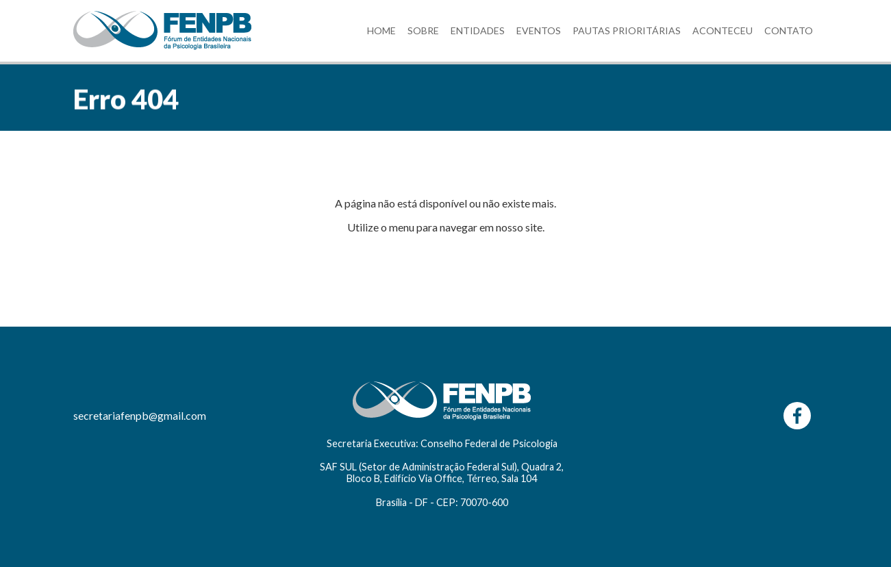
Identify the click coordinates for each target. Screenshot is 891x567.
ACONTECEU (722, 30)
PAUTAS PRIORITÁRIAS (627, 30)
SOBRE (423, 30)
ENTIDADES (478, 30)
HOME (381, 30)
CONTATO (788, 30)
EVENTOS (538, 30)
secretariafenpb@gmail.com (139, 415)
